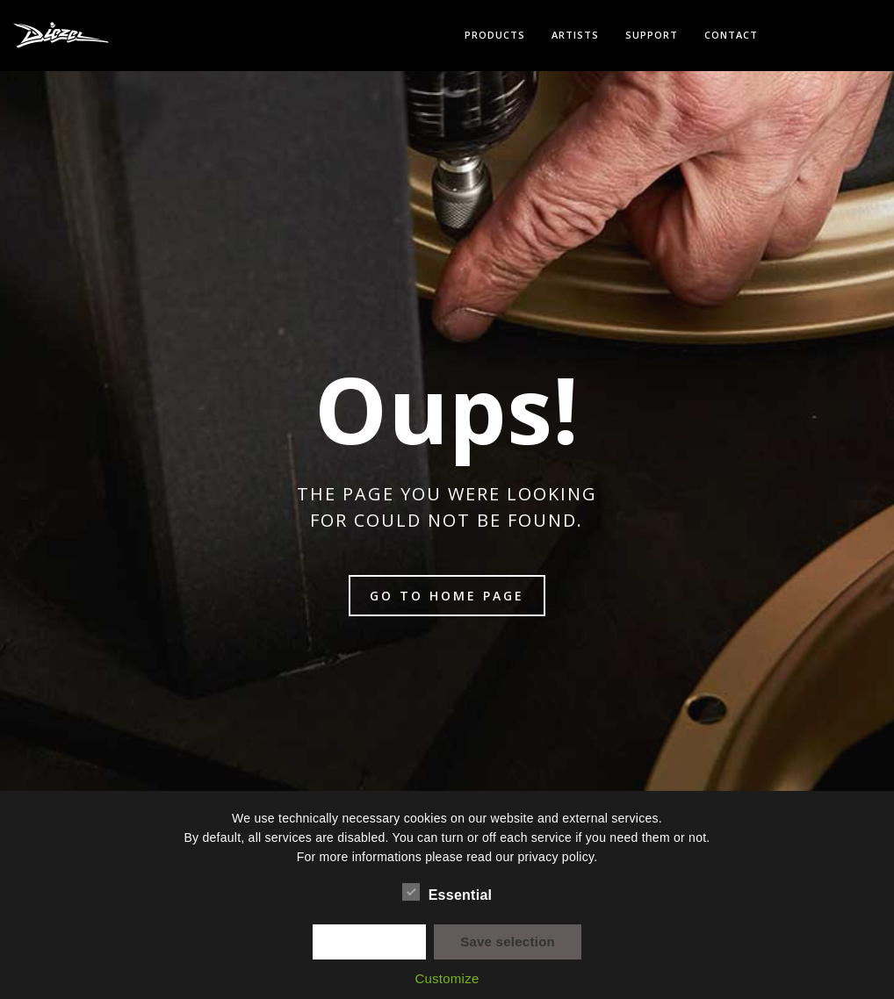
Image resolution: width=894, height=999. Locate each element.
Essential (447, 893)
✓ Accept (369, 941)
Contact (731, 34)
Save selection (507, 941)
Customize (447, 978)
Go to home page (447, 595)
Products (495, 34)
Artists (575, 34)
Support (651, 34)
